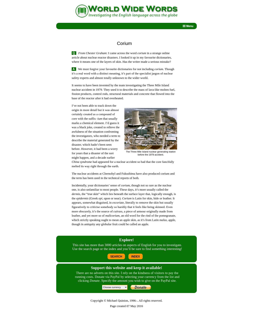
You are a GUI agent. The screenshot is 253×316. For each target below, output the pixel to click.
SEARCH (116, 256)
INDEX (135, 256)
